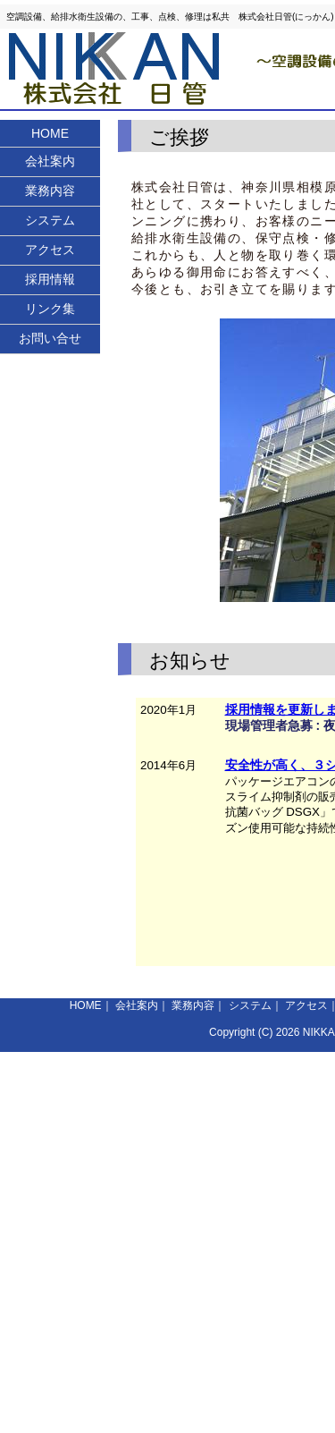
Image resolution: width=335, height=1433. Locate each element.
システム (50, 220)
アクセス (50, 249)
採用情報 (50, 279)
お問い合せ (50, 338)
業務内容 (50, 190)
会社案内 (50, 161)
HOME (50, 133)
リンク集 (50, 308)
